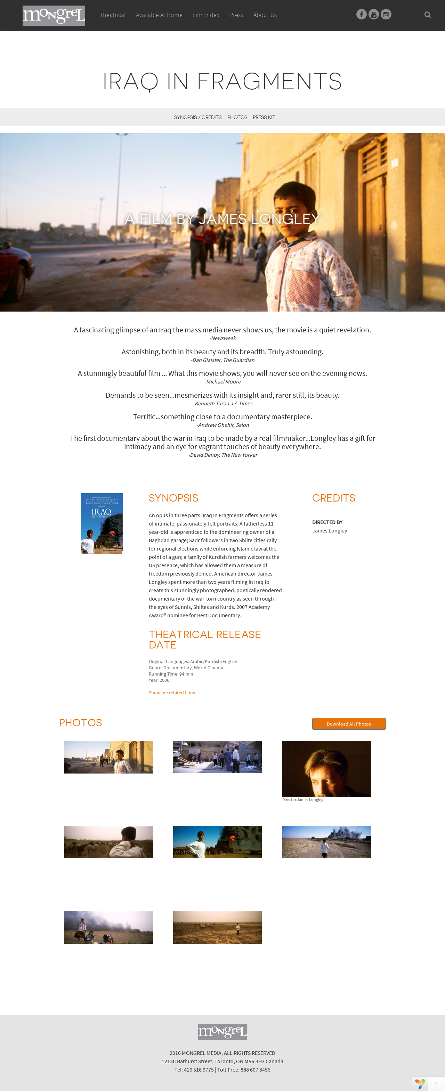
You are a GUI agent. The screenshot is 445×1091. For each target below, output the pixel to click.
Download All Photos (349, 724)
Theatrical (113, 15)
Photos (237, 117)
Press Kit (264, 117)
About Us (265, 15)
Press (236, 15)
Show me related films (172, 692)
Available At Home (159, 22)
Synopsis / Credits (197, 117)
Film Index (206, 15)
